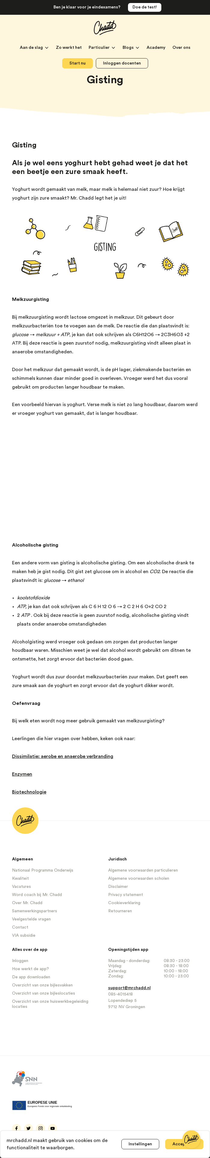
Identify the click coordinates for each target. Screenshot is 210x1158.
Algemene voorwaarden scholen (138, 878)
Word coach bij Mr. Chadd (37, 895)
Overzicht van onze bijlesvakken (42, 985)
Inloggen (20, 961)
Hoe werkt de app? (30, 969)
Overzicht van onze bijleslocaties (43, 993)
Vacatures (21, 887)
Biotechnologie (29, 792)
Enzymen (22, 774)
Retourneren (120, 911)
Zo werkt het (69, 48)
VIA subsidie (23, 935)
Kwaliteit (20, 878)
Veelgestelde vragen (31, 919)
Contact (20, 927)
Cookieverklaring (124, 903)
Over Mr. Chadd (27, 903)
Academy (156, 48)
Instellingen (140, 1144)
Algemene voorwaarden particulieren (143, 870)
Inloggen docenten (122, 63)
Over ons (181, 48)
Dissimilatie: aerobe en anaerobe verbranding (62, 756)
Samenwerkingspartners (34, 911)
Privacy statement (125, 895)
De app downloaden (31, 977)
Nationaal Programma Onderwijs (42, 870)
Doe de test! (144, 7)
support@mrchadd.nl (129, 988)
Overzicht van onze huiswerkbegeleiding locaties (50, 1004)
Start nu (77, 63)
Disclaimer (118, 887)
